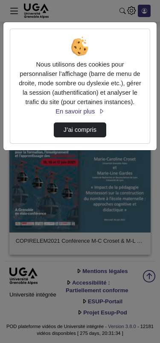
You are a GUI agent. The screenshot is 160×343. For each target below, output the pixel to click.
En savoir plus (79, 111)
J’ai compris (80, 129)
